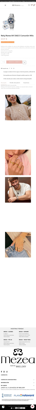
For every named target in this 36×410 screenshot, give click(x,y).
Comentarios (26, 82)
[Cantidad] (3, 62)
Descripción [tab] (3, 82)
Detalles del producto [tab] (15, 82)
